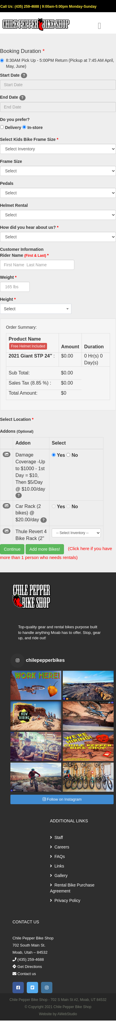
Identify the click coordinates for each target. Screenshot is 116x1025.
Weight (8, 277)
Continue (12, 549)
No (72, 455)
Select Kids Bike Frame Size (29, 139)
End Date (13, 97)
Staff (56, 837)
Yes (58, 455)
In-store (32, 127)
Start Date (13, 75)
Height (8, 299)
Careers (59, 847)
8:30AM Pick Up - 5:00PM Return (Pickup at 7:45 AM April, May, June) (57, 63)
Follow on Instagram (62, 799)
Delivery (10, 127)
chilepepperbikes (45, 660)
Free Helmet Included (28, 346)
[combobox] (35, 309)
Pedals (6, 183)
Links (57, 866)
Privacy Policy (65, 900)
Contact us (24, 974)
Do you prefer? (15, 119)
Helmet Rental (14, 205)
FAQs (57, 856)
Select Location (17, 419)
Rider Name (24, 255)
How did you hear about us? (29, 227)
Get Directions (27, 966)
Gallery (59, 875)
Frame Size (11, 161)
